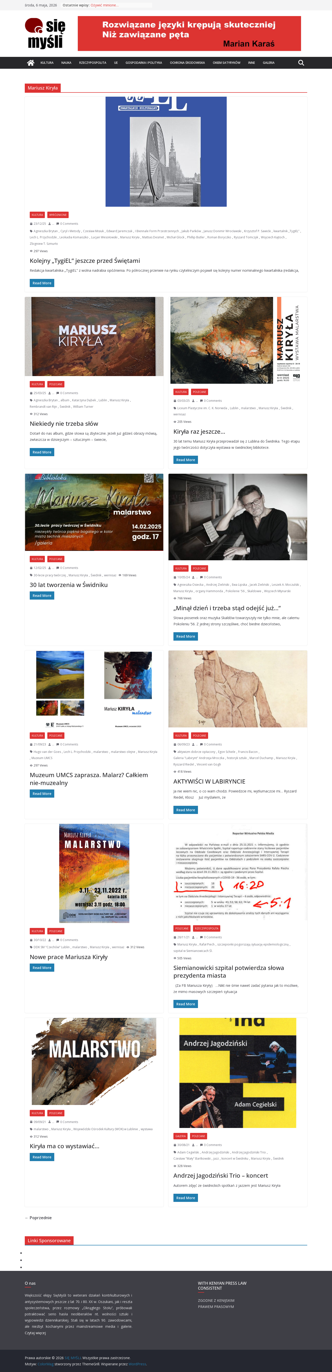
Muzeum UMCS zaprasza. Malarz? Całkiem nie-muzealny (89, 779)
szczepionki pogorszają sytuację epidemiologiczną (253, 944)
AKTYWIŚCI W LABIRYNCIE (209, 781)
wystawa (147, 1129)
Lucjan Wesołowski (104, 237)
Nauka (66, 63)
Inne (251, 63)
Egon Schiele (226, 752)
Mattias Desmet (153, 237)
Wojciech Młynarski (277, 591)
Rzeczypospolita (92, 63)
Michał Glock (175, 237)
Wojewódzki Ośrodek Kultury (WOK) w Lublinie (105, 1129)
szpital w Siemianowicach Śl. (193, 951)
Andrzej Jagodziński (215, 1152)
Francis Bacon (248, 752)
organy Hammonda (209, 591)
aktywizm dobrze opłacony (196, 752)
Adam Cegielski (188, 1152)
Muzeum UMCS (41, 758)
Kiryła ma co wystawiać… (64, 1146)
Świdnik (65, 407)
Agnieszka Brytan (46, 231)
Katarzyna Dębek (84, 400)
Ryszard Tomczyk (246, 237)
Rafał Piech (207, 944)
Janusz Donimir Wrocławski (222, 231)
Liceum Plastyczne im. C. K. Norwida (202, 408)
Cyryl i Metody (70, 231)
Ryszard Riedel (183, 764)
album (64, 400)
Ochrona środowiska (187, 63)
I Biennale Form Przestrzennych (157, 231)
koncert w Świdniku (234, 1158)
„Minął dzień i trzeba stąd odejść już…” (227, 608)
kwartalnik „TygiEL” (286, 231)
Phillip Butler (196, 237)
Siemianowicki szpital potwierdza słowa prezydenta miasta (228, 971)
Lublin (103, 400)
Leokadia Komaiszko (73, 237)
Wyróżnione (58, 215)
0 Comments (67, 224)
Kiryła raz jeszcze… (199, 431)
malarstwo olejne (123, 752)
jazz (216, 1158)
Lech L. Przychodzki (43, 237)
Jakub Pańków (191, 231)
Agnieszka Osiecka (190, 585)
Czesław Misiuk (93, 231)
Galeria (269, 63)
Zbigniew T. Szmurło (44, 244)
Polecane (55, 384)
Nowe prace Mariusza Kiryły (69, 957)
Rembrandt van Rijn (43, 407)
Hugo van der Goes (47, 752)
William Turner (83, 407)
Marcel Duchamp (261, 758)
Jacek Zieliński (259, 585)
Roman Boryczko (219, 237)
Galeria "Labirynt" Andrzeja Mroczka (198, 758)
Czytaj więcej (35, 1332)
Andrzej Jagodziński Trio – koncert (220, 1175)
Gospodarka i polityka (144, 63)
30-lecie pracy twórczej (50, 575)
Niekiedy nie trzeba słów (64, 423)
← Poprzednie (38, 1217)
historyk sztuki (237, 758)
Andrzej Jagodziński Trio (249, 1152)
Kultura (47, 63)
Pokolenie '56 (235, 591)
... (53, 224)
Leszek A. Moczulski (285, 585)
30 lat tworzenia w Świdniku (69, 585)
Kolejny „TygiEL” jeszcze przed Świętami (85, 260)
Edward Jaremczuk (119, 231)
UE (116, 63)
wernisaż (179, 414)
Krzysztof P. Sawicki (257, 231)
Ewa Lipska (239, 585)
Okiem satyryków (226, 63)
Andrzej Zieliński (217, 585)
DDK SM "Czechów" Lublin (52, 947)
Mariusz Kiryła (129, 237)
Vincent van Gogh (209, 764)
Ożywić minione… (105, 5)
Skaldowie (254, 591)
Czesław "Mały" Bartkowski (192, 1158)
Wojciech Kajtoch (273, 237)
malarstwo (248, 408)
